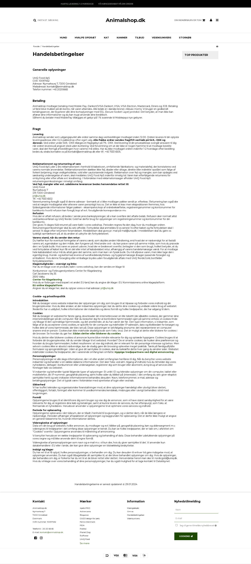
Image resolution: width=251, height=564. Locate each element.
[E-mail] (196, 518)
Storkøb (185, 37)
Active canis (85, 511)
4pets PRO (85, 508)
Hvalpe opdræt (85, 37)
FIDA (82, 525)
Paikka (83, 529)
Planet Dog (85, 532)
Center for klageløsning (47, 279)
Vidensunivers (161, 37)
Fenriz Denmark (87, 522)
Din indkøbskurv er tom (190, 20)
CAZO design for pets (90, 518)
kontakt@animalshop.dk (51, 532)
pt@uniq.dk (39, 195)
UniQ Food (85, 539)
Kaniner (122, 37)
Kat (106, 37)
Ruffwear (84, 535)
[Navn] (196, 509)
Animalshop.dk (125, 20)
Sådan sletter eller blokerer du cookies (97, 333)
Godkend (184, 536)
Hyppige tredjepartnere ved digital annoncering (144, 352)
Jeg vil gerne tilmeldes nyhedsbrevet (199, 525)
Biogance (84, 515)
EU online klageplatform (47, 285)
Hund (63, 37)
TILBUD (139, 37)
